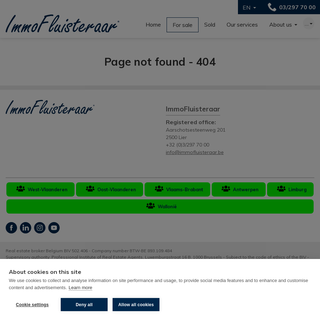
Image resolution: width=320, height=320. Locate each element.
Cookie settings (32, 304)
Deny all (84, 304)
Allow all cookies (136, 304)
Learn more (80, 287)
